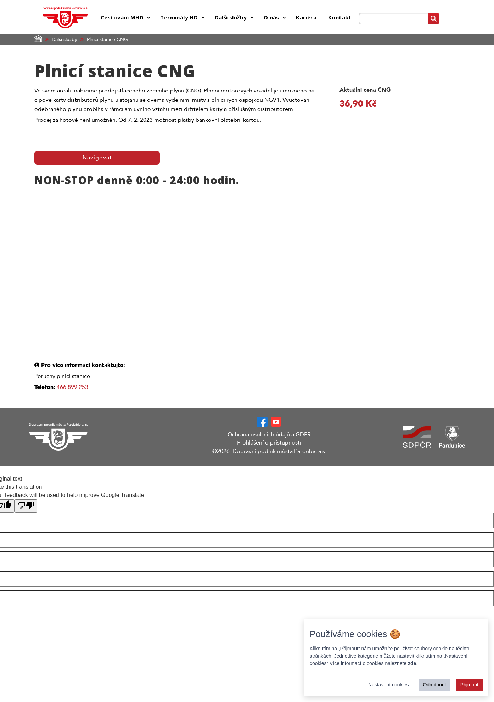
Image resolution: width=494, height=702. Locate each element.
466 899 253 (72, 387)
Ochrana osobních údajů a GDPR (269, 434)
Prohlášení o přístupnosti (269, 443)
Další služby (64, 39)
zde (412, 663)
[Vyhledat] (433, 18)
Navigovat (97, 158)
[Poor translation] (26, 506)
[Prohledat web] (393, 18)
